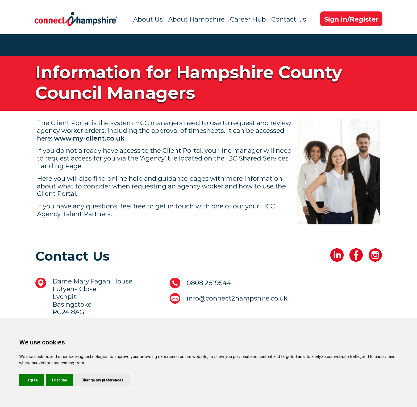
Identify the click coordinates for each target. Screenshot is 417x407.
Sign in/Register (351, 19)
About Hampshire (196, 19)
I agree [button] (32, 380)
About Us (148, 19)
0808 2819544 (209, 283)
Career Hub (248, 19)
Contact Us (288, 19)
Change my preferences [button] (102, 380)
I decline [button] (59, 380)
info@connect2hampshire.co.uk (237, 298)
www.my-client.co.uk (89, 138)
